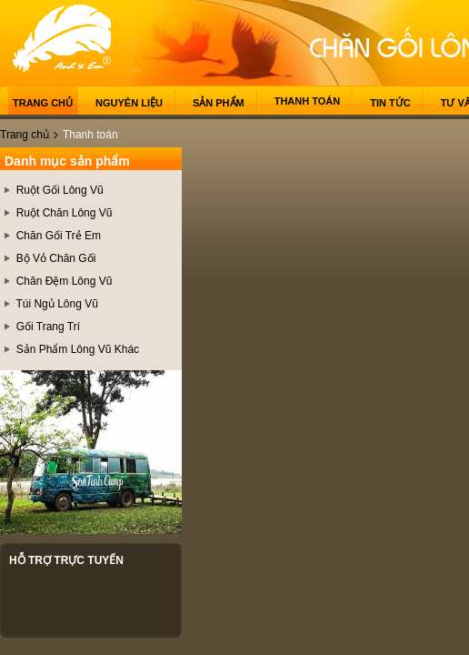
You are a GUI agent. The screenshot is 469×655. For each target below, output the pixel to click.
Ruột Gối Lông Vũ (60, 190)
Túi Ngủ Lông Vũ (56, 303)
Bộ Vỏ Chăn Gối (56, 258)
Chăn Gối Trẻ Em (58, 235)
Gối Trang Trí (48, 326)
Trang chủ (43, 102)
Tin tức (390, 102)
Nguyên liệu (129, 102)
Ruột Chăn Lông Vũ (64, 213)
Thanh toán (307, 101)
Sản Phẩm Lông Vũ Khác (77, 349)
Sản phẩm (218, 102)
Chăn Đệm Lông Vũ (64, 281)
